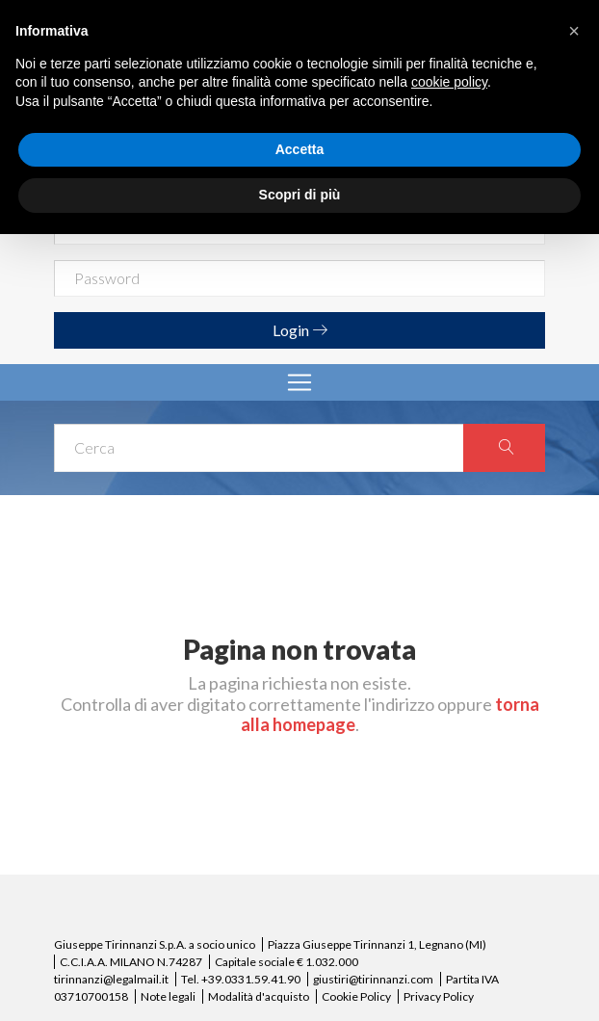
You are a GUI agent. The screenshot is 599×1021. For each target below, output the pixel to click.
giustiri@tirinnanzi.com (373, 979)
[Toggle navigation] (299, 382)
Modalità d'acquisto (258, 996)
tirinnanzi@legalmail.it (111, 979)
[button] (574, 30)
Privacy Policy (439, 996)
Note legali (168, 996)
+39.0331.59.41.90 (250, 979)
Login (300, 330)
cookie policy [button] (449, 82)
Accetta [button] (300, 149)
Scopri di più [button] (300, 194)
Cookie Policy (356, 996)
